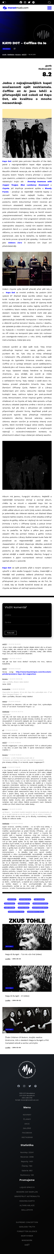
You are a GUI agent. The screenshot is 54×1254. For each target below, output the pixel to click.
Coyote (5, 188)
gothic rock (23, 907)
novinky (27, 1115)
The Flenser (39, 899)
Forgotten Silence (27, 1231)
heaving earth (27, 1201)
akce (27, 1124)
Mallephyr (27, 1210)
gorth (4, 54)
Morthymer (27, 1236)
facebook (27, 1133)
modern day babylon (27, 1192)
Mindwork (27, 1240)
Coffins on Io (25, 899)
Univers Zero (15, 243)
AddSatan (10, 54)
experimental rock (16, 911)
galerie (27, 1128)
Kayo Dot (6, 161)
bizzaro (18, 54)
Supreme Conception (27, 1222)
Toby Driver (9, 907)
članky (27, 1119)
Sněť (27, 1245)
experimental (24, 903)
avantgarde (9, 903)
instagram (27, 1137)
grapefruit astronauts (27, 1196)
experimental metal (35, 911)
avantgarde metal (40, 907)
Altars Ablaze (27, 1205)
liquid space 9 (27, 1187)
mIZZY (24, 54)
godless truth (27, 1227)
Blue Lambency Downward (35, 185)
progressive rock (40, 903)
